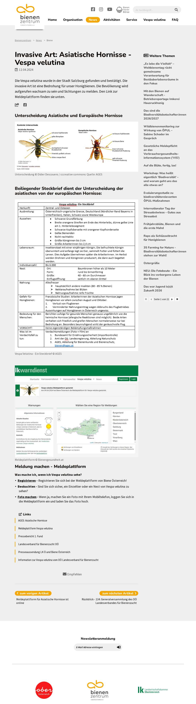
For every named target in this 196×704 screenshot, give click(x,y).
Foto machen (27, 497)
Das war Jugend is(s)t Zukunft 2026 (158, 289)
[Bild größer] (76, 147)
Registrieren (27, 480)
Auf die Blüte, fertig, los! (160, 165)
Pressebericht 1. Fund (30, 536)
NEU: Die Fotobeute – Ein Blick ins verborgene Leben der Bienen (162, 275)
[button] (18, 105)
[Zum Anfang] (146, 299)
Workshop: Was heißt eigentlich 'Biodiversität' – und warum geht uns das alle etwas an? (161, 179)
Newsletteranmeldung (98, 638)
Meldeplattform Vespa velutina (35, 528)
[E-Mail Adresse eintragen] (95, 647)
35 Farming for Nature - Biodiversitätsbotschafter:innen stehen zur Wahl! (162, 251)
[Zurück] (151, 299)
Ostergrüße (152, 263)
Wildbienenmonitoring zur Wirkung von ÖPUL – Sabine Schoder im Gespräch (162, 132)
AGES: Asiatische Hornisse (32, 520)
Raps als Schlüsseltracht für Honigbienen (160, 238)
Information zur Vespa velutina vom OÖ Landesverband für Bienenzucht (58, 560)
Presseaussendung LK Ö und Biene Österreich (44, 552)
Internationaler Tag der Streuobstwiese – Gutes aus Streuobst (162, 212)
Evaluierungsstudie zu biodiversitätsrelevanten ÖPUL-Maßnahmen (160, 197)
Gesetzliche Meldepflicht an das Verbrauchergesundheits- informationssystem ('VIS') (162, 152)
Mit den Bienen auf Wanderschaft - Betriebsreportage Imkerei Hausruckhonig (162, 97)
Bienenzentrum (23, 40)
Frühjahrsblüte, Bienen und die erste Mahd (162, 226)
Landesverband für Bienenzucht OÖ (38, 544)
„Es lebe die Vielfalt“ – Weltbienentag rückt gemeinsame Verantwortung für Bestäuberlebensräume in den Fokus (161, 73)
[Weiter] (172, 299)
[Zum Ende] (177, 299)
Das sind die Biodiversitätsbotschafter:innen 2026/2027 (162, 115)
